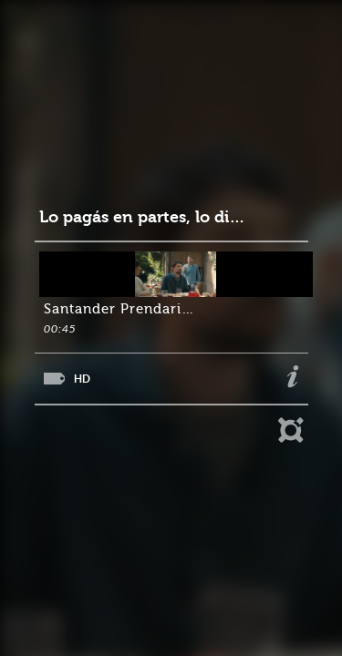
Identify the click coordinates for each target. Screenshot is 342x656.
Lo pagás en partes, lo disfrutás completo (145, 217)
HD (82, 378)
